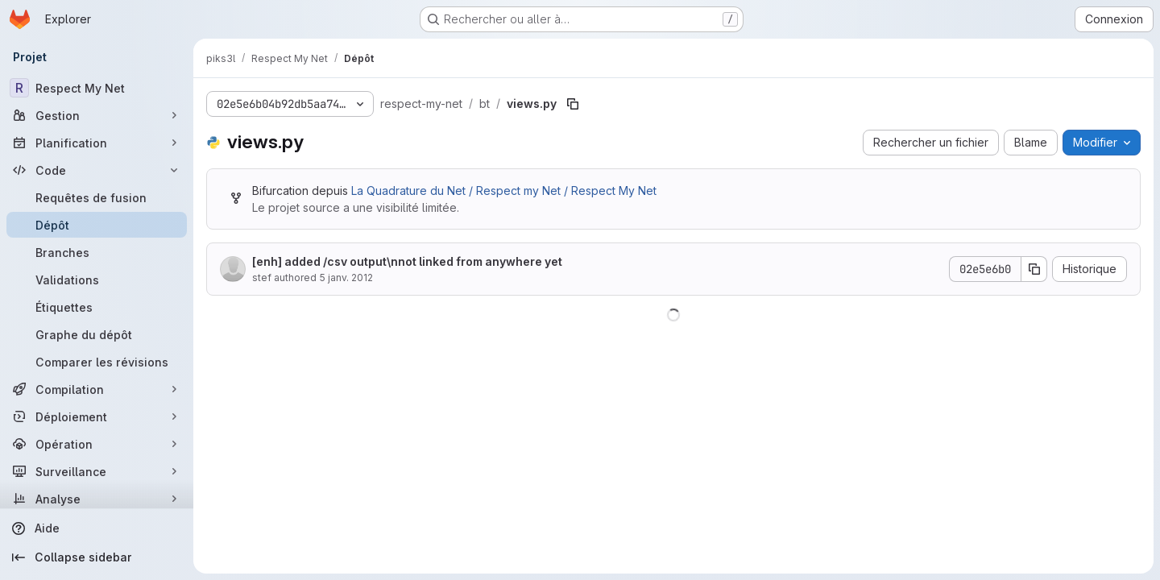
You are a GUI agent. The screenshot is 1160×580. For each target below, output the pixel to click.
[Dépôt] (96, 225)
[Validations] (96, 279)
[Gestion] (96, 115)
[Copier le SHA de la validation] (1034, 269)
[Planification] (96, 142)
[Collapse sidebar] (96, 557)
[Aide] (96, 528)
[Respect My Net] (96, 88)
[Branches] (96, 252)
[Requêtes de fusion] (96, 197)
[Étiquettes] (96, 307)
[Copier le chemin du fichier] (573, 104)
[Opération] (96, 444)
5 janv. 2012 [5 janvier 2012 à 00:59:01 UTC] (346, 277)
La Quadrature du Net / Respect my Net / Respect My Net (504, 190)
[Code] (96, 170)
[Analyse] (96, 499)
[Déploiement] (96, 416)
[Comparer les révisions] (96, 362)
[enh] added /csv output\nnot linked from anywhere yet (407, 261)
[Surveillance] (96, 471)
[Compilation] (96, 389)
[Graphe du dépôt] (96, 334)
